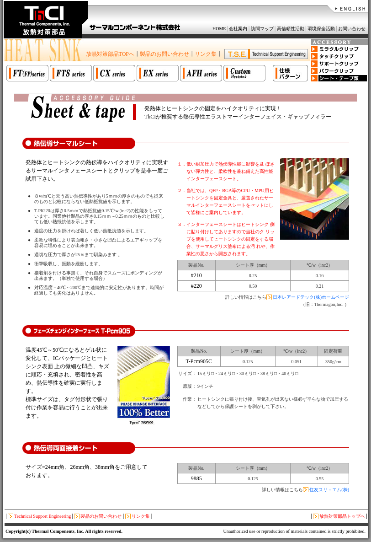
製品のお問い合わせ (164, 54)
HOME (219, 28)
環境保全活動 (321, 28)
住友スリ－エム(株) (329, 489)
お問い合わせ (352, 28)
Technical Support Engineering (42, 516)
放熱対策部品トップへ (342, 516)
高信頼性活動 (290, 28)
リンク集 (206, 54)
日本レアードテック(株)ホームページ (311, 297)
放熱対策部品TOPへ (110, 54)
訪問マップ (262, 28)
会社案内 (238, 28)
